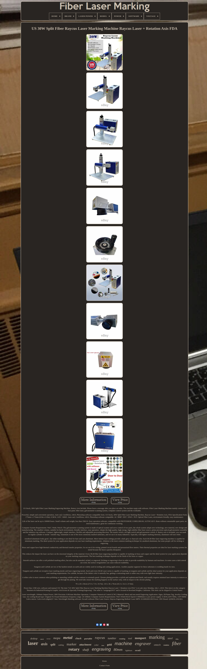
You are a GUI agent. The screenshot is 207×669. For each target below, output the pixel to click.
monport (140, 638)
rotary (74, 649)
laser (33, 643)
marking (157, 637)
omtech (157, 645)
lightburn (128, 650)
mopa (56, 638)
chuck (78, 638)
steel (170, 638)
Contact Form (104, 665)
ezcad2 (138, 650)
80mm (118, 650)
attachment (85, 644)
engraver (143, 643)
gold (109, 644)
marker (71, 644)
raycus (100, 638)
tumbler (112, 638)
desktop (34, 638)
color (96, 645)
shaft (86, 650)
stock (42, 639)
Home (104, 661)
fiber (176, 643)
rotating (122, 639)
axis (44, 644)
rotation (166, 645)
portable (88, 638)
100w (177, 639)
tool (130, 638)
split (52, 644)
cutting (61, 645)
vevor (48, 639)
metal (67, 637)
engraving (101, 649)
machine (123, 643)
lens (102, 645)
